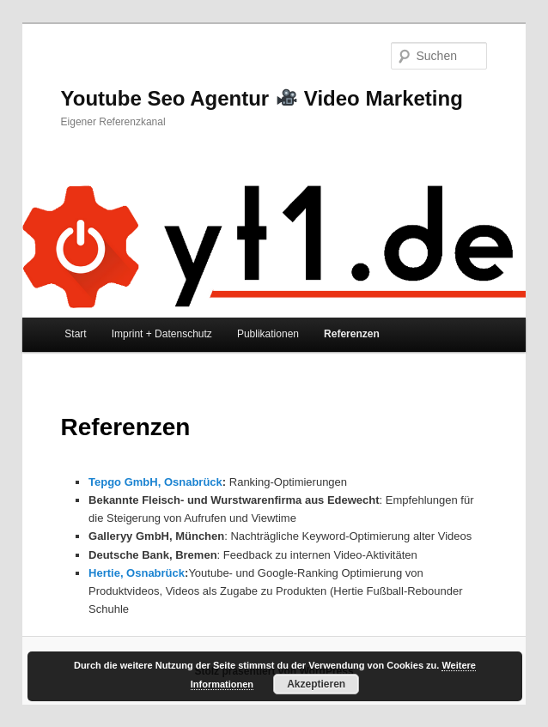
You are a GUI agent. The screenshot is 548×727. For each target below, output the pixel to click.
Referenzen (352, 334)
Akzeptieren (316, 684)
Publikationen (268, 334)
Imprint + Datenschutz (162, 334)
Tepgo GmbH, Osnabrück (155, 482)
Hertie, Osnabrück (136, 572)
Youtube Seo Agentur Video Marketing (262, 98)
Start (75, 334)
